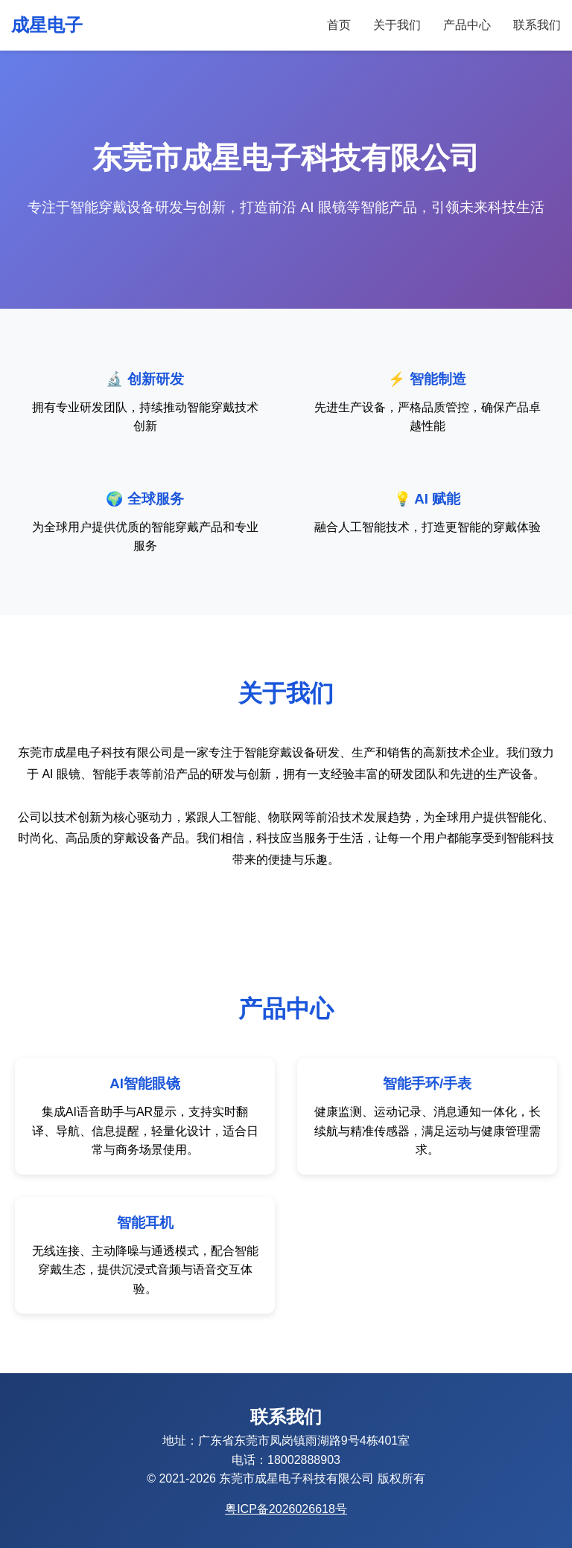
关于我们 (397, 25)
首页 (339, 25)
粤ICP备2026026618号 (286, 1509)
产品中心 (467, 25)
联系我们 (537, 25)
